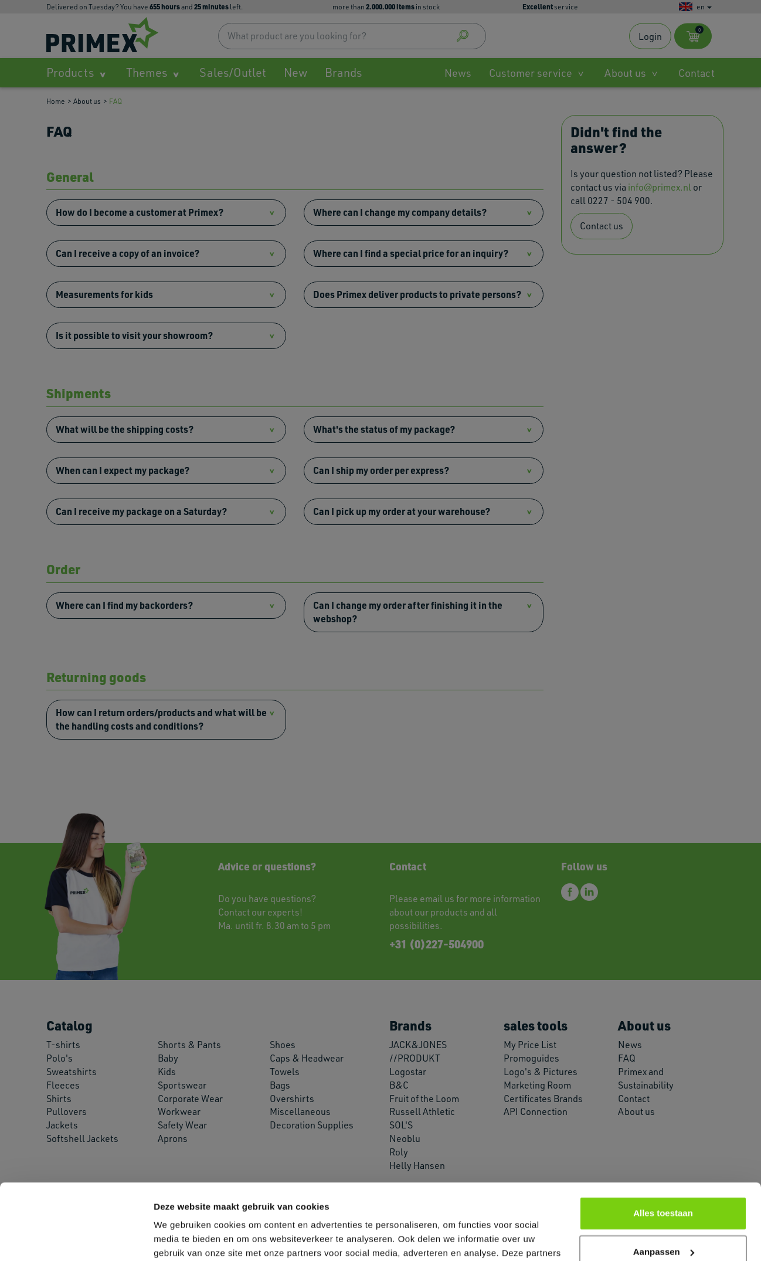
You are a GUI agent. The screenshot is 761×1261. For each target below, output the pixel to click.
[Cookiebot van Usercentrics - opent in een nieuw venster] (76, 1238)
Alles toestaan (663, 1138)
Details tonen (181, 1238)
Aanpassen (663, 1176)
